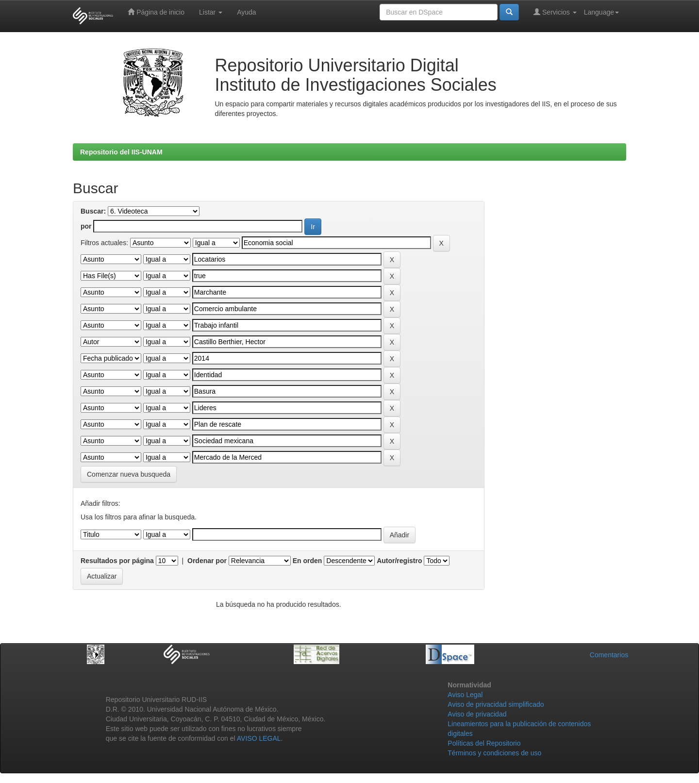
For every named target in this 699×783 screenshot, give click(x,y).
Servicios (555, 12)
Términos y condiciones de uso (494, 753)
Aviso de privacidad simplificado (496, 704)
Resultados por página (117, 561)
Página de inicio (156, 12)
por (86, 226)
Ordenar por (207, 561)
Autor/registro (399, 561)
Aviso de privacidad (477, 714)
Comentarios (609, 655)
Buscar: (93, 211)
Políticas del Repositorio (484, 743)
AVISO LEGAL (259, 738)
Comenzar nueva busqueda (128, 474)
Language (601, 12)
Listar (210, 12)
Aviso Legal (465, 695)
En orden (307, 561)
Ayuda (246, 12)
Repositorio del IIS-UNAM (121, 152)
